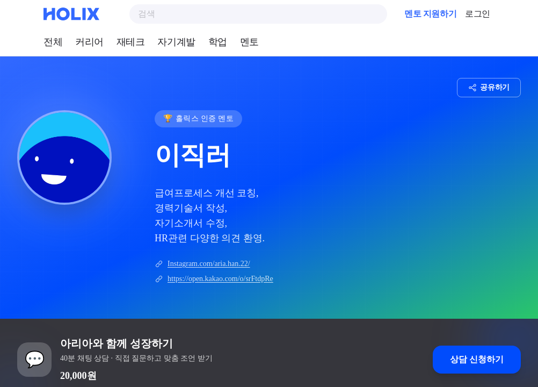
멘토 (249, 42)
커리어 (89, 42)
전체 (52, 42)
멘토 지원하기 (430, 13)
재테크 (131, 42)
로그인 (477, 13)
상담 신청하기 (477, 359)
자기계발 (176, 42)
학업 (217, 42)
